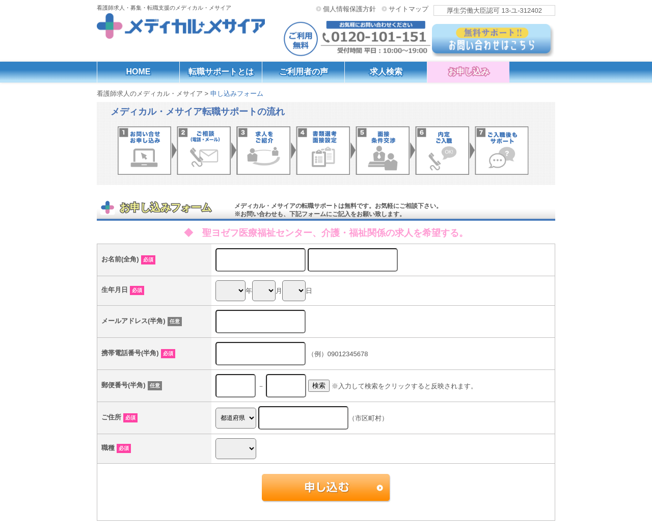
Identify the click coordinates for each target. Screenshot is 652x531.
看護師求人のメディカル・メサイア (150, 93)
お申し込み (468, 71)
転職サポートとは (221, 71)
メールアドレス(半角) (141, 321)
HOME (138, 71)
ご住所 (119, 417)
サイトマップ (408, 8)
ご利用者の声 (303, 71)
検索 (318, 385)
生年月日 (122, 290)
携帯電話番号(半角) (138, 353)
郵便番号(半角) (131, 385)
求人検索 (386, 71)
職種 (116, 448)
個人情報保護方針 (349, 8)
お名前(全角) (128, 259)
